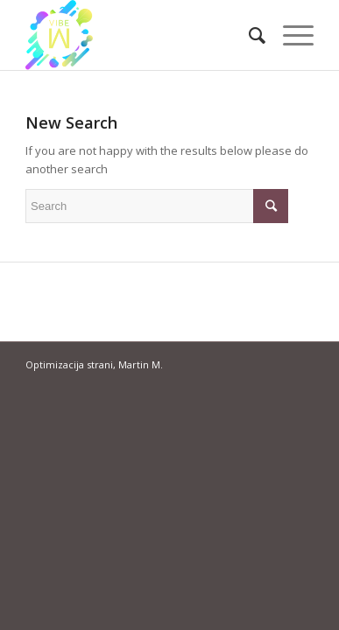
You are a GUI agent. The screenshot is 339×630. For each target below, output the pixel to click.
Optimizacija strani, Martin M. (94, 364)
